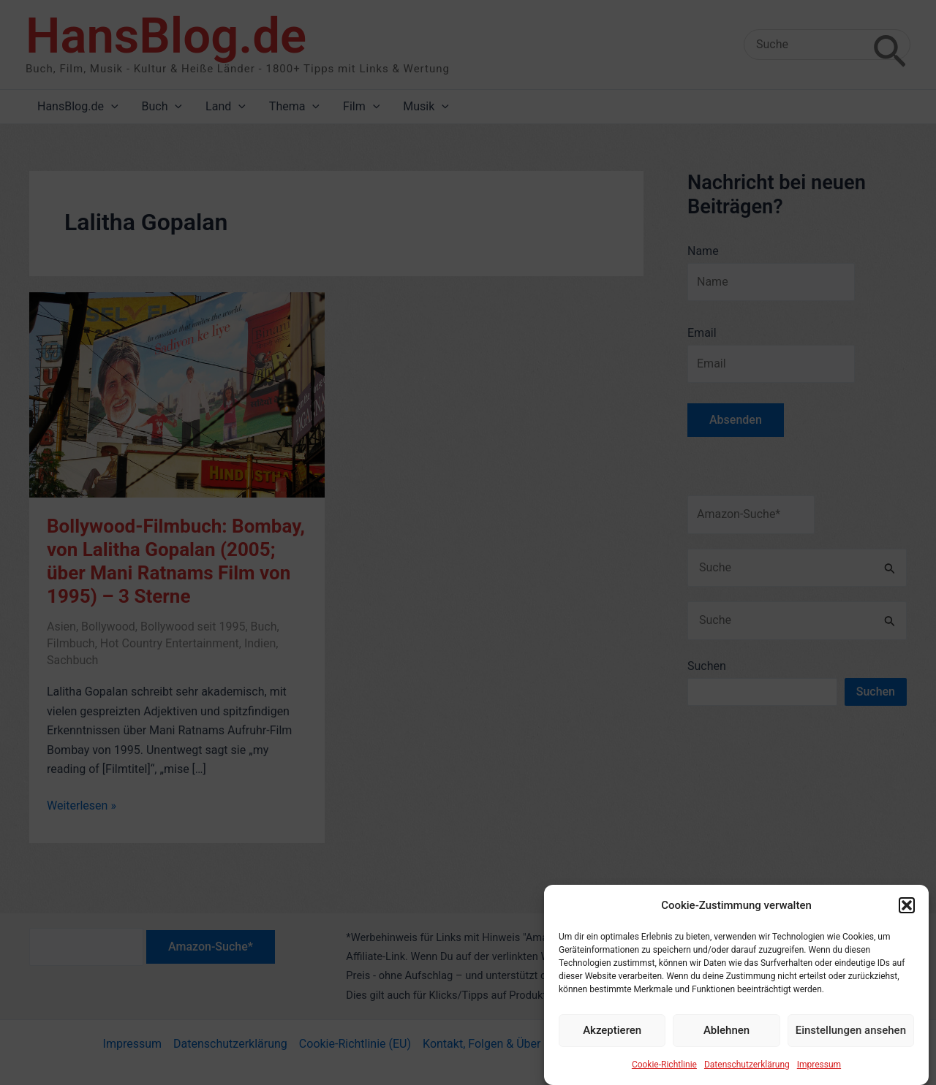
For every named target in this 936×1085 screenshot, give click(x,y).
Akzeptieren (612, 1037)
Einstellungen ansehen (851, 1037)
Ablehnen (726, 1037)
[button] (906, 912)
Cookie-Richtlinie (664, 1071)
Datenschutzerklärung (747, 1071)
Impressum (819, 1071)
